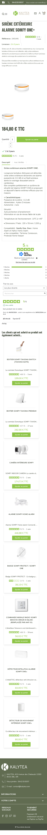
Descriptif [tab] (6, 162)
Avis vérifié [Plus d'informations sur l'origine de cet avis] (9, 305)
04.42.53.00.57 (17, 2)
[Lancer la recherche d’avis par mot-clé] (45, 293)
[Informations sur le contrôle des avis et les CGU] (37, 258)
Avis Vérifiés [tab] (19, 162)
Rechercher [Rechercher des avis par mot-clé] (23, 293)
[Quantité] (13, 139)
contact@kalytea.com (21, 786)
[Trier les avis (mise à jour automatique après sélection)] (24, 288)
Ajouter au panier (31, 139)
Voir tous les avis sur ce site (25, 262)
